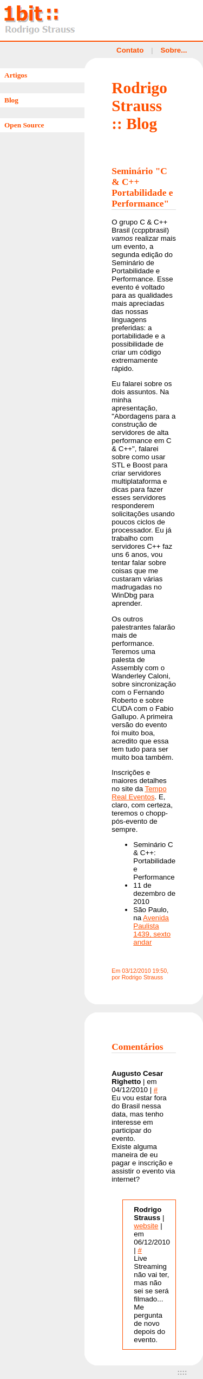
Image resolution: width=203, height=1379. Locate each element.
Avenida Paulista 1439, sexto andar (152, 930)
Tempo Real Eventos (139, 793)
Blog (11, 100)
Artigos (15, 75)
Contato (129, 50)
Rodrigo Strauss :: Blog (139, 105)
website (146, 1226)
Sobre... (173, 50)
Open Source (24, 125)
